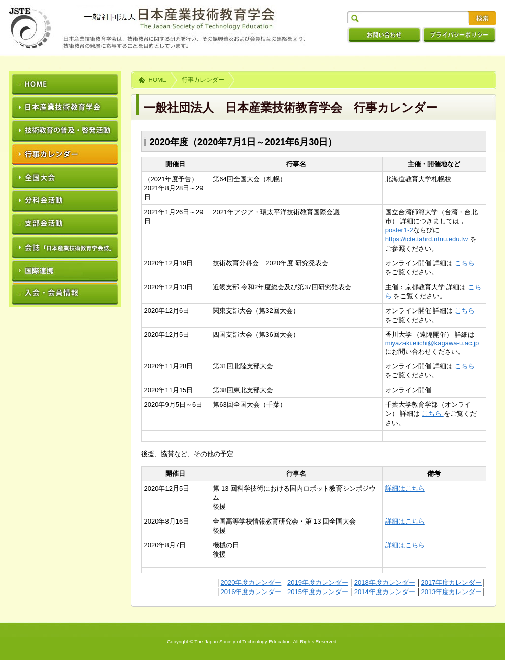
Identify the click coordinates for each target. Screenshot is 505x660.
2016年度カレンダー (250, 592)
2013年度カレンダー (451, 592)
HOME (157, 79)
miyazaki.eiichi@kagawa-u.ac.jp (432, 343)
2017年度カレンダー (451, 582)
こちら (465, 263)
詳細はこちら (405, 488)
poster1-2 (399, 230)
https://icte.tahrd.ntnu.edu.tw (426, 239)
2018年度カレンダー (384, 582)
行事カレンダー (203, 79)
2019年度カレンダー (317, 582)
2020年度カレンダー (250, 582)
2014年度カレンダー (384, 592)
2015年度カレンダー (317, 592)
